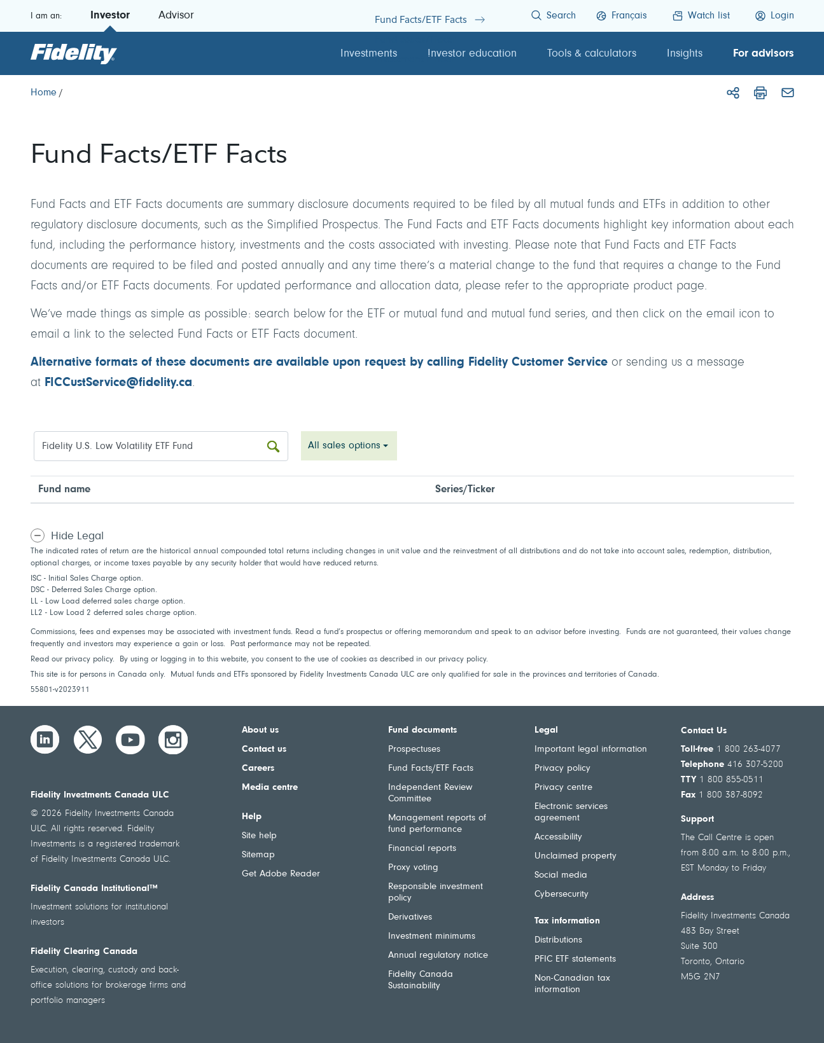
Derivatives (410, 917)
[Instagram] (173, 739)
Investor (110, 16)
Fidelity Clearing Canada (84, 952)
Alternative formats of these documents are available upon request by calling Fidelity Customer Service (319, 362)
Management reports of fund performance (437, 823)
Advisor (176, 16)
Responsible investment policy (435, 892)
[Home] (44, 92)
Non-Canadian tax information (572, 984)
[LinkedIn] (45, 739)
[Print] (760, 92)
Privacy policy (562, 768)
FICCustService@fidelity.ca (118, 382)
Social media (560, 875)
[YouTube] (130, 739)
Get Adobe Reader (281, 874)
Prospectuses (414, 749)
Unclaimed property (575, 856)
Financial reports (422, 848)
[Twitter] (87, 739)
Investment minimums (431, 936)
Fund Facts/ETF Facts (430, 768)
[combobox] (349, 445)
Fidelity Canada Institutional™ (94, 889)
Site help (259, 836)
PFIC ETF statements (575, 959)
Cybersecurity (561, 894)
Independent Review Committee (430, 793)
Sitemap (258, 855)
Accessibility (558, 837)
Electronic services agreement (571, 812)
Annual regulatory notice (438, 955)
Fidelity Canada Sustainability (420, 980)
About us (260, 730)
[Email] (787, 92)
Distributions (558, 940)
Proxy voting (413, 868)
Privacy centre (563, 787)
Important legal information (590, 749)
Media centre (270, 787)
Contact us (264, 749)
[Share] (733, 92)
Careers (258, 768)
